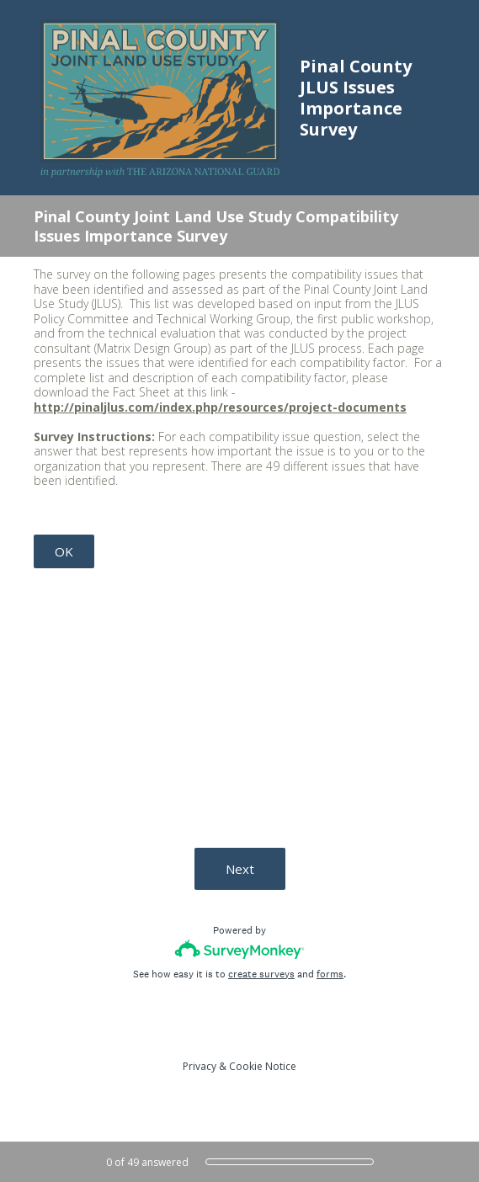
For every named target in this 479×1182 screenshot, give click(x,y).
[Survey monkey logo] (239, 949)
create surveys (261, 974)
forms (330, 974)
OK (64, 551)
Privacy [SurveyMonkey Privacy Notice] (199, 1066)
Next (240, 868)
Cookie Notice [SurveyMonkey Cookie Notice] (262, 1066)
